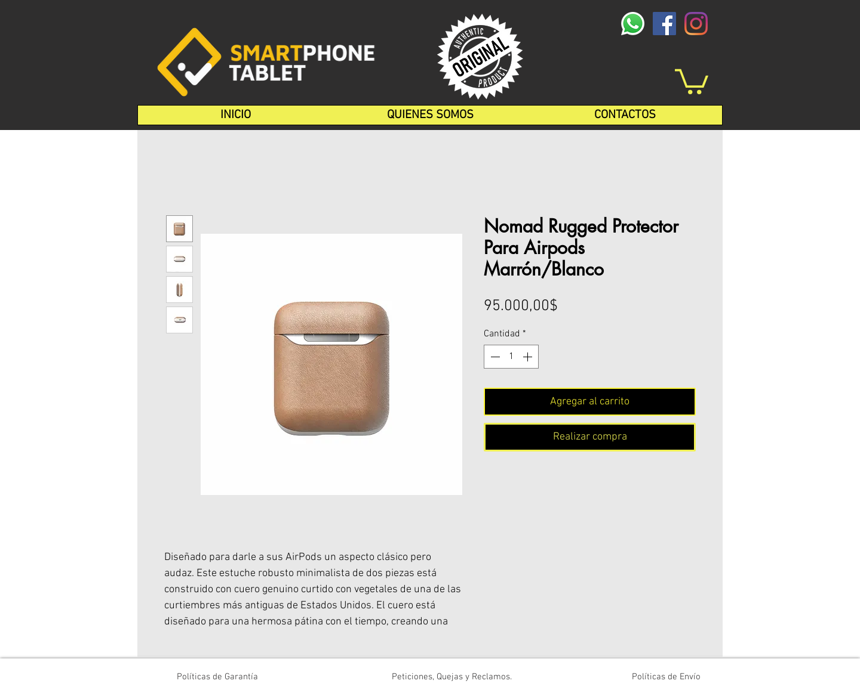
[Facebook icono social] (664, 23)
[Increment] (528, 356)
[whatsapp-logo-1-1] (632, 23)
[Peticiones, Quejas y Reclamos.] (451, 677)
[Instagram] (696, 23)
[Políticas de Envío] (666, 677)
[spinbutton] (511, 356)
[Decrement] (494, 356)
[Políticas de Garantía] (217, 677)
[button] (691, 80)
